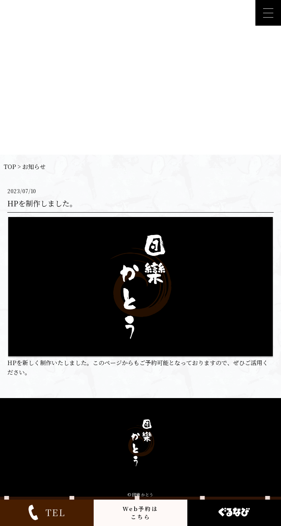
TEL (47, 512)
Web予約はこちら (140, 513)
